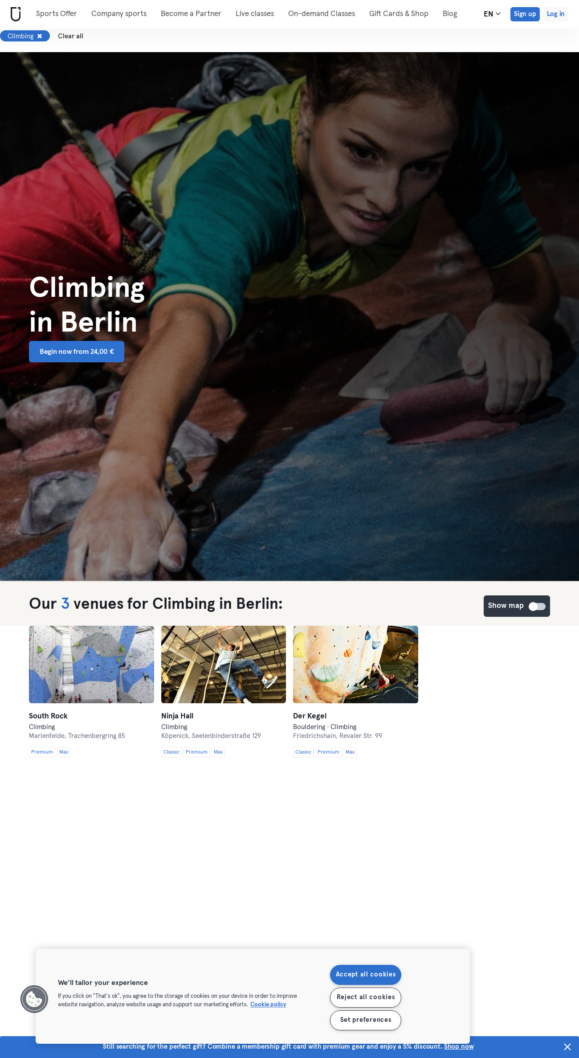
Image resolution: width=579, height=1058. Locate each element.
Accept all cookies (366, 975)
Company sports (119, 14)
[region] (253, 996)
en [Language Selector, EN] (492, 13)
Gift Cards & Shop (398, 14)
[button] (34, 999)
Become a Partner (191, 14)
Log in (556, 14)
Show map (538, 606)
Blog (450, 14)
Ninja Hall (177, 716)
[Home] (14, 14)
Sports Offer (56, 14)
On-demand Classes (321, 14)
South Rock (48, 716)
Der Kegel (309, 716)
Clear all (70, 36)
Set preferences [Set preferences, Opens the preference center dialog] (365, 1020)
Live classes (255, 14)
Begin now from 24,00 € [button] (77, 351)
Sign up (525, 14)
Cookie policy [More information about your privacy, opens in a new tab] (268, 1005)
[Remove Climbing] (39, 36)
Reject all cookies (366, 997)
